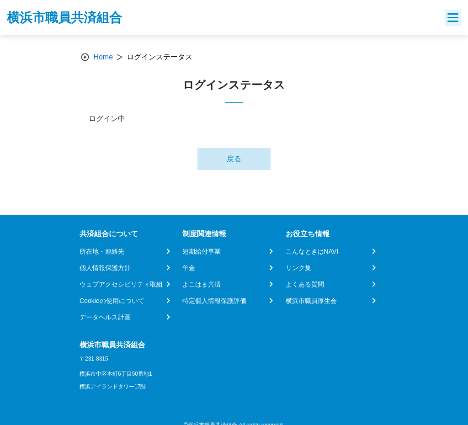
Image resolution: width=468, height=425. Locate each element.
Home (103, 57)
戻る (234, 159)
